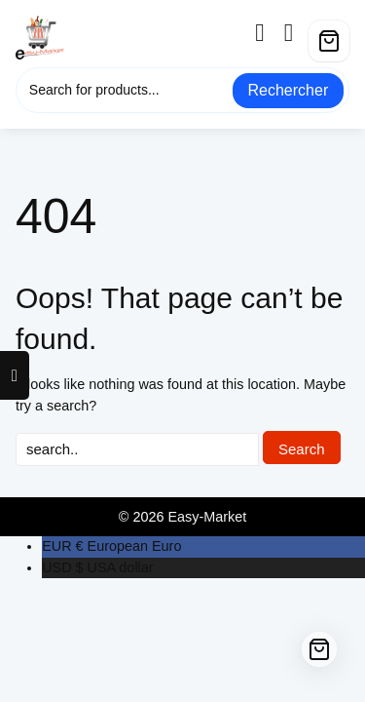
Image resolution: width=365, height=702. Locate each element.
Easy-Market (206, 517)
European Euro (111, 546)
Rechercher (288, 90)
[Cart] (329, 41)
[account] (267, 33)
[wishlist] (296, 33)
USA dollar (97, 567)
